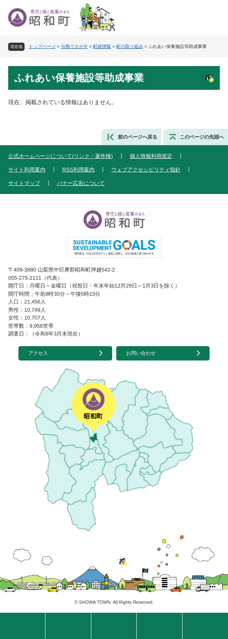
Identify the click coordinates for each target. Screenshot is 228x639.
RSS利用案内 (78, 170)
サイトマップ (24, 183)
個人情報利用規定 (151, 156)
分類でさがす (74, 46)
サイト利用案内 (26, 170)
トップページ (42, 46)
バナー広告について (81, 183)
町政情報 (102, 46)
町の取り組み (129, 46)
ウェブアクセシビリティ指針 (146, 170)
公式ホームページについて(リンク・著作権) (60, 156)
